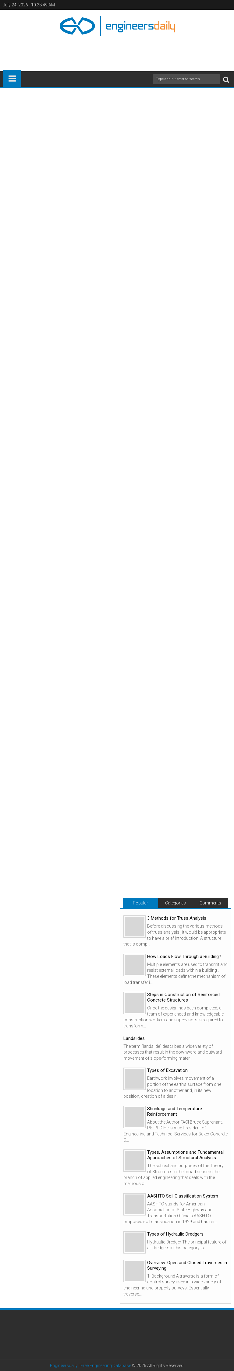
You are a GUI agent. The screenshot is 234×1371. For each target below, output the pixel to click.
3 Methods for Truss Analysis (176, 918)
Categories (175, 903)
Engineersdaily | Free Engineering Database (90, 1365)
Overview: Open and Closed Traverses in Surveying (187, 1265)
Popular (140, 903)
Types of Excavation (167, 1070)
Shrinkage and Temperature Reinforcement (174, 1111)
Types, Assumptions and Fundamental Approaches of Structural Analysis (185, 1154)
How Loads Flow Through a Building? (184, 956)
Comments (210, 903)
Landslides (134, 1038)
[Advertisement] (117, 51)
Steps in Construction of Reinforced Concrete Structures (183, 997)
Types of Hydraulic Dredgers (175, 1234)
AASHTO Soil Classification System (182, 1196)
